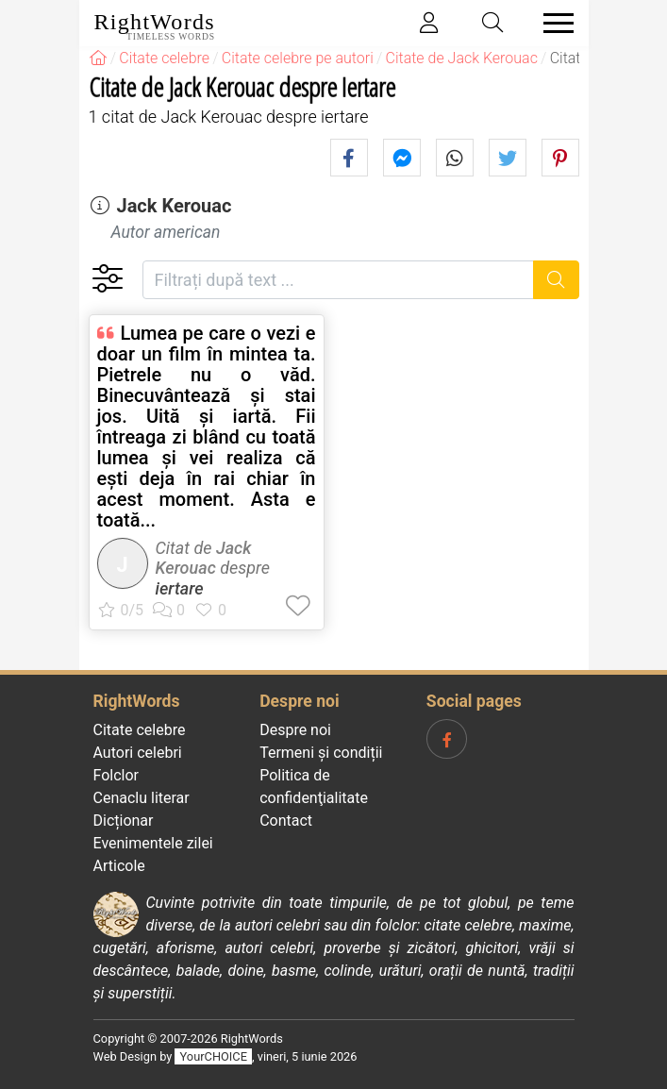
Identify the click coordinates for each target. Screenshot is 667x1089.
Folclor (116, 775)
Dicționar (123, 820)
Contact (285, 820)
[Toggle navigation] (553, 23)
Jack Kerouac (173, 205)
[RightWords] (98, 58)
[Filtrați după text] (338, 279)
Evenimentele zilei (153, 843)
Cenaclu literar (141, 798)
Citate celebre (139, 730)
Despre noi (295, 730)
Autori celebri (137, 753)
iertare (180, 588)
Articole (119, 866)
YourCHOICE (213, 1056)
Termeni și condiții (320, 753)
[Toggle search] (492, 23)
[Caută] (556, 279)
